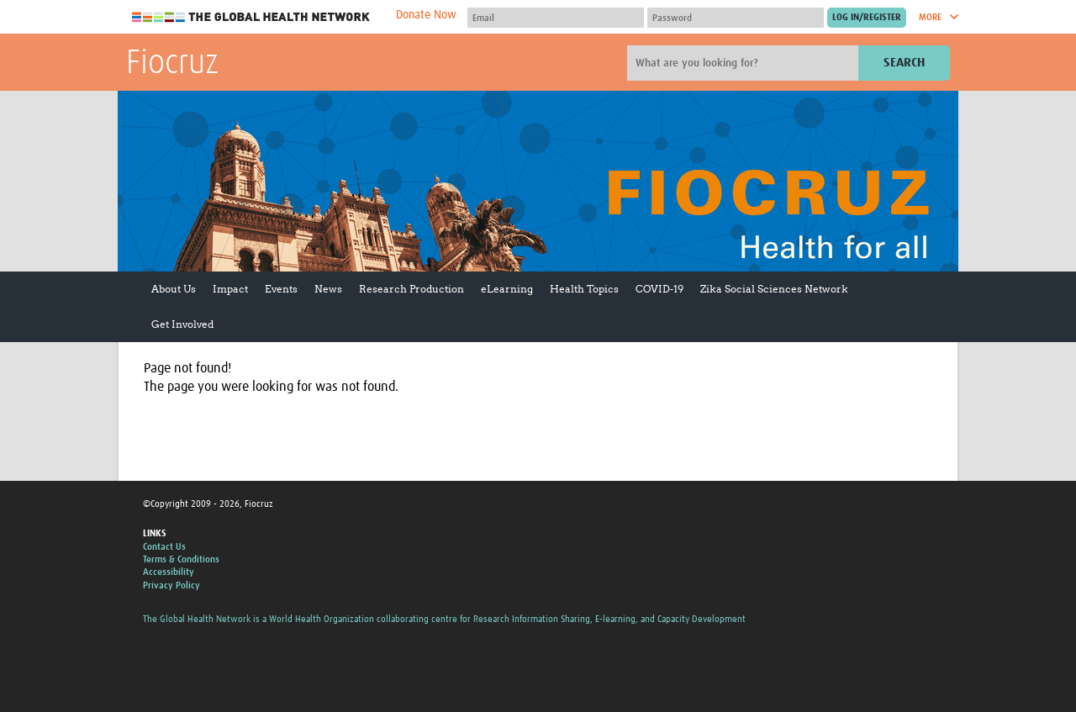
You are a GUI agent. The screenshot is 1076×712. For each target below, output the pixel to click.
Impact (230, 288)
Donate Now (426, 15)
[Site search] (744, 63)
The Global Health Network (251, 17)
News (328, 288)
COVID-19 (659, 288)
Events (281, 288)
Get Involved (182, 324)
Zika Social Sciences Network (774, 288)
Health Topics (584, 288)
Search (904, 62)
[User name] (555, 18)
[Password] (735, 18)
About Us (173, 288)
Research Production (411, 288)
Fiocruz (172, 64)
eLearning (507, 288)
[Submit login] (866, 18)
